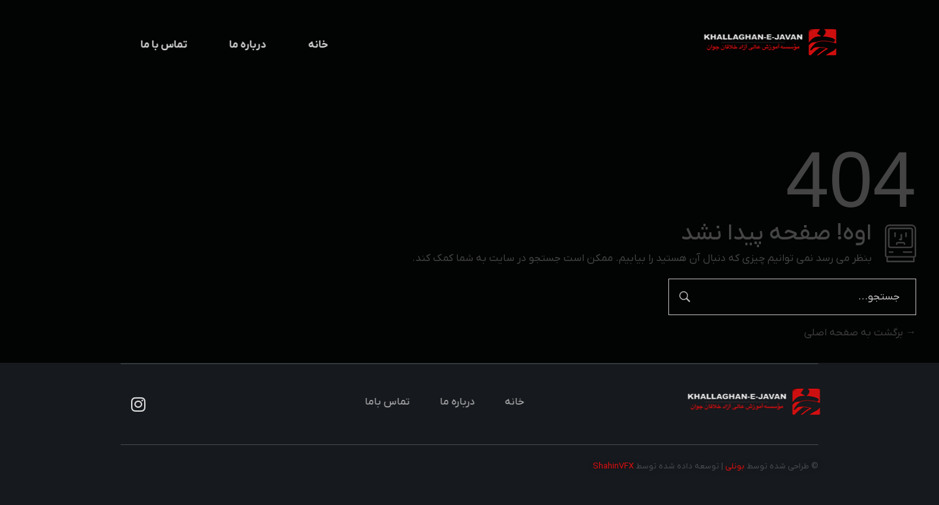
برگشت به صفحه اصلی (860, 332)
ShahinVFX (613, 466)
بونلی (735, 466)
